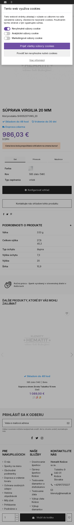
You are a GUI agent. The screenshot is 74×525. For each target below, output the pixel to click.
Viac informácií (37, 60)
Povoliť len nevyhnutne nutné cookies (37, 53)
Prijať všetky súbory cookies (37, 46)
